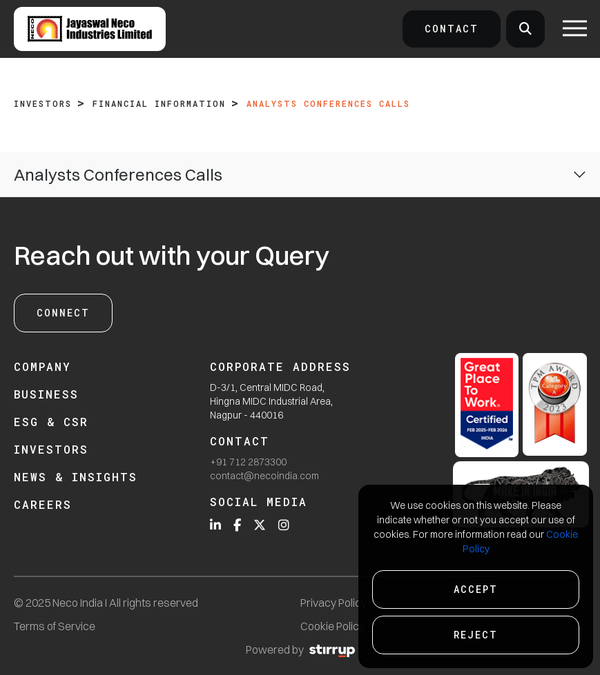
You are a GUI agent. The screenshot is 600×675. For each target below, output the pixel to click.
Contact (451, 28)
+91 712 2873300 (248, 462)
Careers (43, 504)
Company (42, 366)
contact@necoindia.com (264, 476)
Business (46, 394)
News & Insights (75, 477)
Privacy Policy (333, 602)
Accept (476, 589)
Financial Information (159, 103)
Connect (63, 312)
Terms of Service (54, 626)
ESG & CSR (51, 421)
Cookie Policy (332, 626)
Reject (476, 634)
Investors (43, 103)
